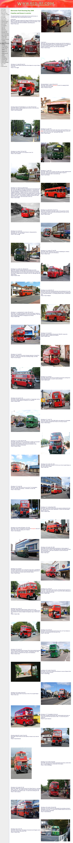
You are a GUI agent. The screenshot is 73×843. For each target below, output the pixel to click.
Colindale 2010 (3, 36)
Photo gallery (3, 17)
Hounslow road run (4, 21)
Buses (2, 43)
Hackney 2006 (3, 61)
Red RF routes (3, 12)
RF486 (1, 65)
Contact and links (3, 66)
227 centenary (3, 25)
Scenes (3, 55)
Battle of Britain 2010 (4, 35)
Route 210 (2, 27)
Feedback (3, 40)
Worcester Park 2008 (4, 39)
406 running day (3, 23)
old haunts (55, 85)
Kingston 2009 (3, 38)
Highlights (3, 44)
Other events (3, 63)
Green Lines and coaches (4, 54)
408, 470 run (3, 20)
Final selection (4, 58)
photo (42, 131)
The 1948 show (4, 46)
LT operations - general (4, 14)
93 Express (33, 528)
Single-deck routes (4, 13)
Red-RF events (3, 19)
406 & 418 (2, 28)
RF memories (3, 10)
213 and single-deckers (4, 49)
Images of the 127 (4, 47)
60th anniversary (3, 31)
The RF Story (3, 9)
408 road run (3, 29)
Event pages (3, 42)
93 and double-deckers (4, 51)
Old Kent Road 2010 (4, 34)
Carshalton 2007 (3, 59)
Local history (2, 16)
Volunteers (3, 57)
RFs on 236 (3, 24)
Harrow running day (4, 62)
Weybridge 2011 (3, 32)
